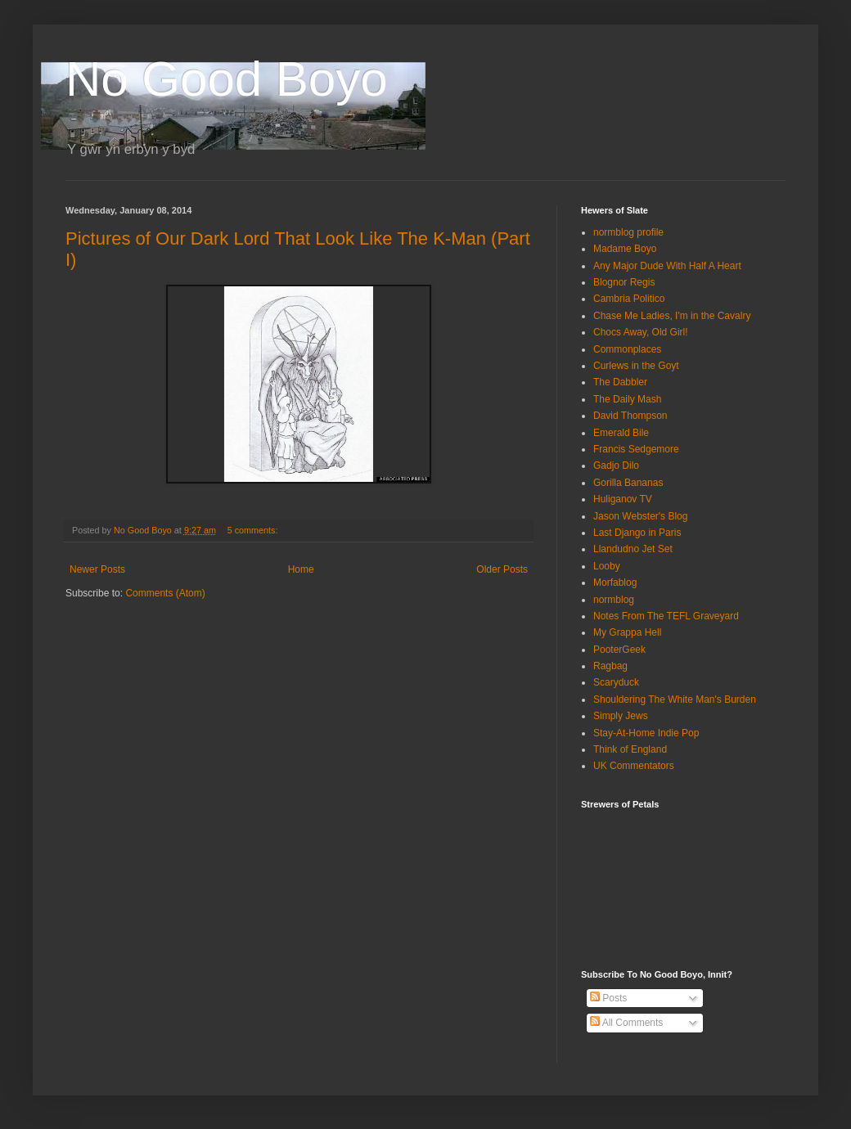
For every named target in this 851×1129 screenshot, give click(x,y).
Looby (606, 566)
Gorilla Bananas (628, 482)
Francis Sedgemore (636, 449)
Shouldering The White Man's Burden (674, 699)
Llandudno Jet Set (633, 549)
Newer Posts (97, 569)
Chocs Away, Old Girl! (640, 332)
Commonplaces (627, 349)
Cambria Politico (628, 298)
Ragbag (610, 666)
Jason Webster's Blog (640, 516)
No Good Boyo (226, 79)
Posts (608, 998)
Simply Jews (620, 716)
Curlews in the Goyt (636, 365)
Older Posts (502, 569)
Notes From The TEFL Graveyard (666, 616)
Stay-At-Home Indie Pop (646, 733)
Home (301, 569)
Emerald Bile (621, 433)
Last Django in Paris (637, 532)
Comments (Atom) (165, 593)
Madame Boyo (624, 248)
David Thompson (630, 415)
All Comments (626, 1022)
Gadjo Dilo (616, 465)
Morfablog (615, 582)
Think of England (630, 749)
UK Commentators (633, 765)
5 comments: (254, 530)
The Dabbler (620, 382)
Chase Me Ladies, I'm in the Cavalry (671, 316)
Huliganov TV (622, 499)
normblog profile (628, 232)
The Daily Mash (627, 399)
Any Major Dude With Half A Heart (667, 266)
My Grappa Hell (627, 632)
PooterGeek (619, 649)
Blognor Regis (624, 282)
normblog (613, 599)
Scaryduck (616, 682)
